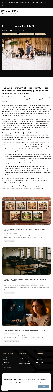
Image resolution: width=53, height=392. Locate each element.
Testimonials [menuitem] (5, 366)
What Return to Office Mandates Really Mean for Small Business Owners (24, 281)
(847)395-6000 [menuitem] (6, 5)
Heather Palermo (7, 31)
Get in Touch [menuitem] (39, 366)
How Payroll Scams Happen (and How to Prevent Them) (24, 332)
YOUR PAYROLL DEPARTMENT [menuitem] (8, 2)
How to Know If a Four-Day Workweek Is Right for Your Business (24, 230)
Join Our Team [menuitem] (5, 364)
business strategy (40, 34)
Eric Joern (6, 233)
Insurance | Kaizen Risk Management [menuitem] (24, 366)
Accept (43, 386)
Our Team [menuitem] (4, 361)
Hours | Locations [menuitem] (6, 369)
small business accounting (26, 34)
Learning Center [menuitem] (40, 364)
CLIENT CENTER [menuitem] (35, 2)
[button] (51, 12)
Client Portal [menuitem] (39, 361)
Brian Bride (6, 335)
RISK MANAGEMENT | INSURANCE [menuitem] (23, 2)
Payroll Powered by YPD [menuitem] (25, 363)
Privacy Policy (43, 382)
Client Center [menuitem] (39, 359)
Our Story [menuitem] (4, 359)
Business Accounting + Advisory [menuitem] (24, 359)
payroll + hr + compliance (10, 34)
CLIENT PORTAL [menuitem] (43, 2)
